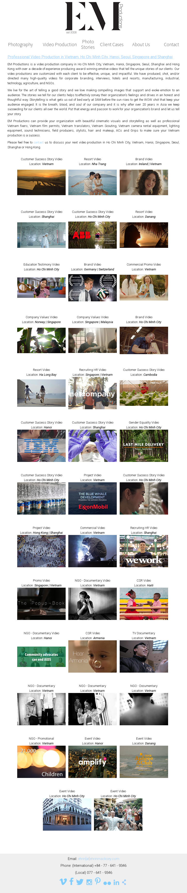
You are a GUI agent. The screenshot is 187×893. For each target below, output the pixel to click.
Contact (171, 44)
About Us (141, 44)
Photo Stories (88, 44)
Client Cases (112, 44)
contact (39, 142)
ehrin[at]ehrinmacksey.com (98, 859)
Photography (20, 44)
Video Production (60, 44)
